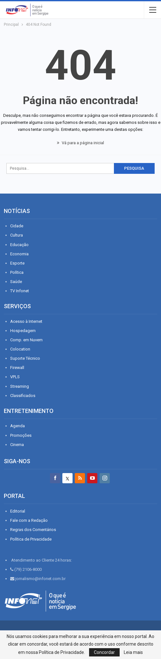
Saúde (16, 281)
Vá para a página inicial (80, 142)
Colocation (20, 349)
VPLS (15, 376)
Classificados (22, 395)
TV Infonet (19, 290)
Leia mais (133, 652)
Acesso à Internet (26, 321)
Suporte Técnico (25, 358)
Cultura (16, 235)
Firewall (17, 367)
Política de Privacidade (31, 539)
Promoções (21, 435)
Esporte (17, 263)
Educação (19, 244)
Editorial (17, 511)
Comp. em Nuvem (26, 339)
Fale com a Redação (29, 520)
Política (17, 272)
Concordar (104, 652)
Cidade (16, 225)
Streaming (19, 386)
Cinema (17, 444)
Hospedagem (23, 330)
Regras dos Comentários (33, 529)
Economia (19, 254)
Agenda (17, 425)
